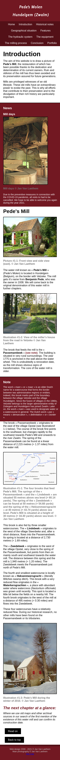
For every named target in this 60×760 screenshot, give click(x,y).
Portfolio (52, 43)
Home (11, 24)
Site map (30, 754)
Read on (13, 731)
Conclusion (37, 43)
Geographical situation (23, 30)
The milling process (16, 43)
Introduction (25, 24)
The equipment (44, 36)
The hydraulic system (20, 36)
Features (45, 30)
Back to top (14, 739)
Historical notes (44, 24)
